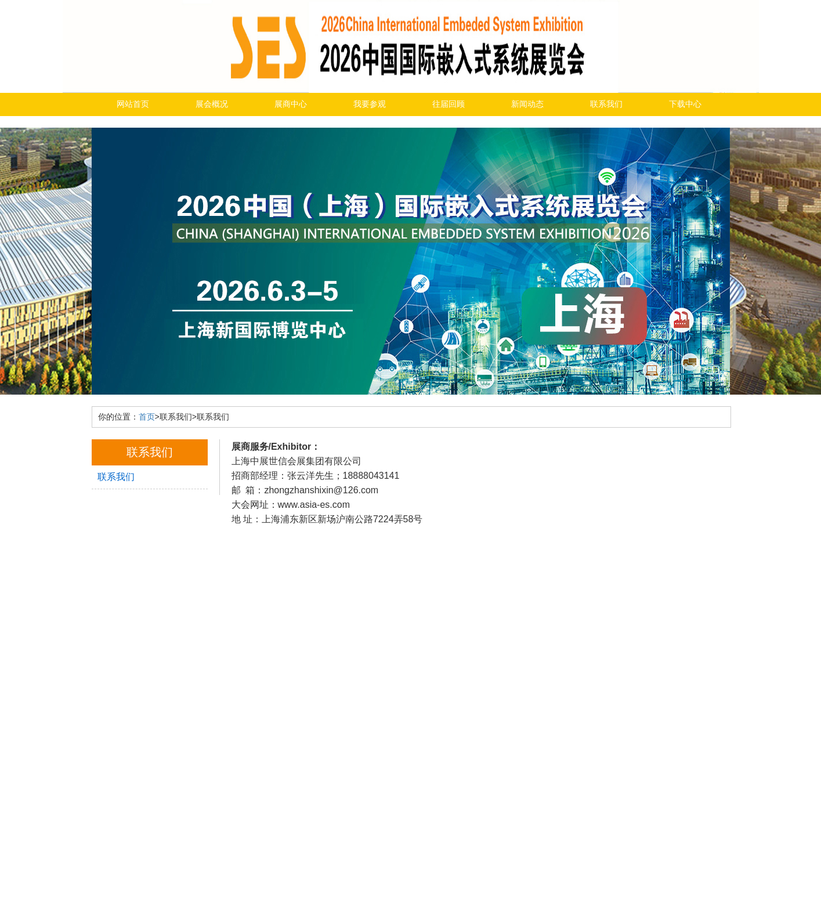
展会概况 (212, 104)
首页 (147, 416)
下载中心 (685, 104)
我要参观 (369, 104)
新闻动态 (527, 104)
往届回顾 (448, 104)
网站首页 (133, 104)
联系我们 (606, 104)
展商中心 (290, 104)
